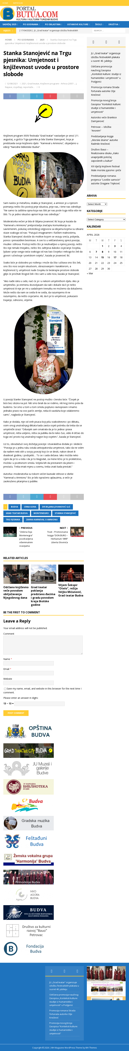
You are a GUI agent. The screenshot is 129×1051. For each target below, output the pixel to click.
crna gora (30, 506)
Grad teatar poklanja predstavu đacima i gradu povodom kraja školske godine (43, 596)
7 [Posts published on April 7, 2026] (96, 251)
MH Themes (91, 1047)
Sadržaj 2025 (9, 24)
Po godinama (30, 24)
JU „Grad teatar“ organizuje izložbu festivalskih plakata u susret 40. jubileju (105, 57)
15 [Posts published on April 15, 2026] (102, 257)
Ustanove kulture (77, 24)
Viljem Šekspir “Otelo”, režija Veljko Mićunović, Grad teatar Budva (70, 590)
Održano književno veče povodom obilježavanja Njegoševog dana (16, 592)
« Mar (90, 273)
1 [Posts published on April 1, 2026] (102, 246)
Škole (98, 24)
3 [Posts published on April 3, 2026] (115, 246)
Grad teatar (33, 83)
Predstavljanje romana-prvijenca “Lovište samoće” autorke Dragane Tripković (105, 179)
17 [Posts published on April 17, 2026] (115, 257)
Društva (113, 24)
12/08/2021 (12, 83)
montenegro (41, 513)
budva (14, 506)
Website (7, 678)
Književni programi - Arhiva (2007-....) (58, 83)
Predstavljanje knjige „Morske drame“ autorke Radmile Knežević (104, 140)
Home (5, 3)
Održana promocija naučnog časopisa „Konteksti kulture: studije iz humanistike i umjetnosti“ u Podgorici (106, 74)
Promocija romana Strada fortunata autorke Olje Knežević (105, 91)
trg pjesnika (13, 519)
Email (6, 669)
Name (7, 659)
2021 (24, 83)
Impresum (18, 3)
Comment (8, 633)
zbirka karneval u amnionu (42, 519)
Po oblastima (52, 24)
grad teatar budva (17, 513)
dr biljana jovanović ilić (56, 506)
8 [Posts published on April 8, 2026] (102, 251)
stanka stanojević (65, 513)
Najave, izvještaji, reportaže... (20, 87)
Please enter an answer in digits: (20, 697)
